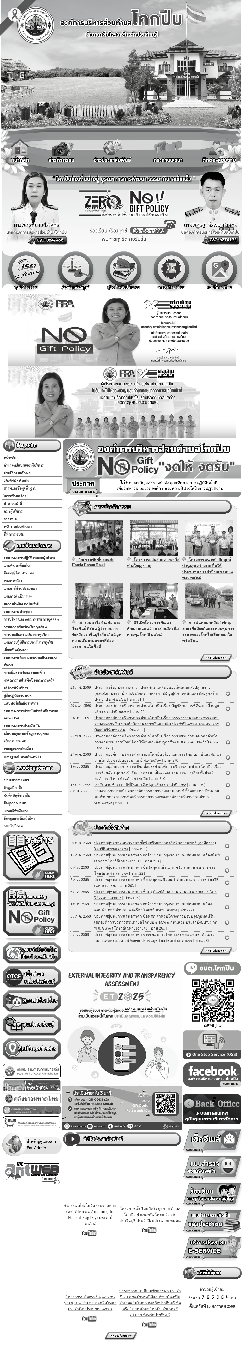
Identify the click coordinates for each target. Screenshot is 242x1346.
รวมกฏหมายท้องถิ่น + (19, 749)
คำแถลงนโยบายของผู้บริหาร (23, 465)
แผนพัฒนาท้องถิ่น (16, 565)
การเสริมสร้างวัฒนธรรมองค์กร (24, 672)
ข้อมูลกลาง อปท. (15, 803)
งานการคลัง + (13, 581)
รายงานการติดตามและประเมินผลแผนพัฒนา (30, 661)
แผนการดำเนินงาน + (18, 596)
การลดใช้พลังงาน (15, 810)
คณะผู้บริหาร (13, 511)
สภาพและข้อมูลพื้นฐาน (20, 488)
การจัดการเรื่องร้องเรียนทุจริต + (25, 627)
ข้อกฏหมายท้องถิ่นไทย (19, 818)
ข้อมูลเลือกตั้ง (13, 787)
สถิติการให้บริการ (16, 688)
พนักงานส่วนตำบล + (18, 526)
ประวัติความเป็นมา (17, 473)
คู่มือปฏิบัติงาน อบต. (18, 695)
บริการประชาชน (15, 741)
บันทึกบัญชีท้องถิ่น (17, 795)
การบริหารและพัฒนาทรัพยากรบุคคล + (31, 619)
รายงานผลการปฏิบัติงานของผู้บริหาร (29, 558)
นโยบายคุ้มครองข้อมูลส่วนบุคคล (26, 733)
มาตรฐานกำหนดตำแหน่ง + (23, 756)
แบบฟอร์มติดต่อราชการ (21, 703)
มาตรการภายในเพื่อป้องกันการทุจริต (29, 680)
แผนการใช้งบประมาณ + (20, 588)
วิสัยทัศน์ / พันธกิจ (16, 480)
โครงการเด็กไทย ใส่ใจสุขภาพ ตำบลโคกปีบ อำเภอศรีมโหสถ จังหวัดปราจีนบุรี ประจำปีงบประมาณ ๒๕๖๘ (150, 1215)
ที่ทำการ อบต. (14, 534)
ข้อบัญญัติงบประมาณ (19, 573)
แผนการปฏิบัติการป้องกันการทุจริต (28, 642)
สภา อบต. (10, 519)
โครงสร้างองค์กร (15, 496)
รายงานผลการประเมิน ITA (22, 726)
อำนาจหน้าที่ (13, 503)
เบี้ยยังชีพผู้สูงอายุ (16, 650)
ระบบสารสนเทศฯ (16, 780)
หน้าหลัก (10, 457)
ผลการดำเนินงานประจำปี (21, 604)
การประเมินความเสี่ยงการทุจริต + (27, 634)
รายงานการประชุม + (18, 611)
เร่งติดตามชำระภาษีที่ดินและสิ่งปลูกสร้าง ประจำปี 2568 (140, 785)
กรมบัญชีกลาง (13, 826)
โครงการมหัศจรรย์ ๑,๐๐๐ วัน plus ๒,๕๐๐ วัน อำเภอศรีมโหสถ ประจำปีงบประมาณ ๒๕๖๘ (90, 1303)
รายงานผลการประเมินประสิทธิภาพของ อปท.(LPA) (31, 714)
